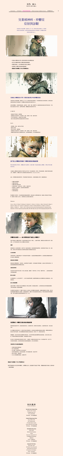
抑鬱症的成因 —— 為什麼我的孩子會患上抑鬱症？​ (21, 64)
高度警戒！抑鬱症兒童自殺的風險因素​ (19, 66)
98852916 (35, 440)
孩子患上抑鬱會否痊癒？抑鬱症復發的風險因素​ (21, 62)
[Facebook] (58, 10)
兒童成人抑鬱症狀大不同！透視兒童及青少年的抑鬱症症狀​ (23, 60)
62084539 (35, 425)
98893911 (35, 453)
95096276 (35, 415)
